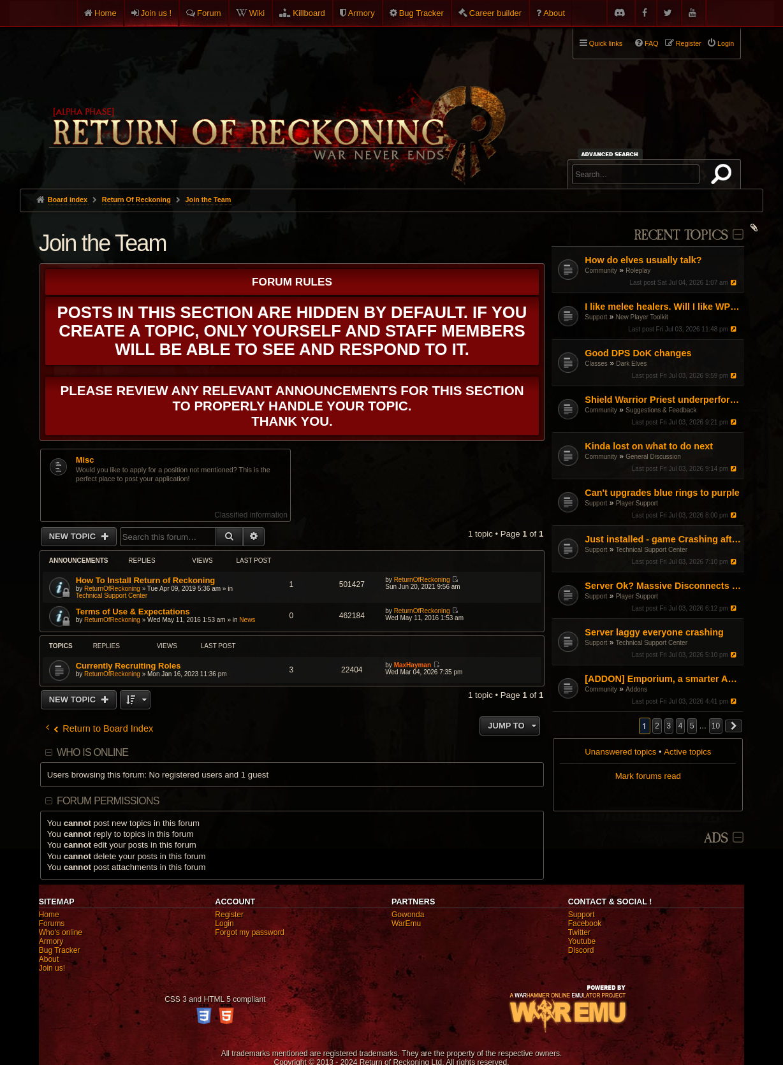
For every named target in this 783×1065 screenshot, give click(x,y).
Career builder (495, 13)
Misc (85, 460)
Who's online (60, 932)
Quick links (605, 43)
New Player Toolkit (642, 317)
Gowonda (407, 914)
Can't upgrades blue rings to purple (662, 493)
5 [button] (692, 725)
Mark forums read (648, 776)
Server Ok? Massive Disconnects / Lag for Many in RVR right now (663, 586)
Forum (209, 13)
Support (596, 317)
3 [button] (669, 725)
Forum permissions (108, 800)
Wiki (257, 13)
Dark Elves (631, 363)
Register (229, 914)
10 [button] (716, 725)
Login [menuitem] (725, 43)
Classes (596, 363)
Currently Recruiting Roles (128, 665)
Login (224, 923)
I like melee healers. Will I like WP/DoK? (663, 306)
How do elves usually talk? (643, 260)
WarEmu (406, 923)
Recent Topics (681, 235)
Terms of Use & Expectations (133, 611)
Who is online (92, 752)
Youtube (582, 941)
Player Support (637, 503)
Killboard (309, 13)
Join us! (52, 968)
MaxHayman (412, 665)
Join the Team (102, 243)
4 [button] (680, 725)
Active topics (687, 752)
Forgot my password (249, 932)
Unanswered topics (620, 752)
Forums (52, 923)
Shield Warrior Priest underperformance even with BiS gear (663, 400)
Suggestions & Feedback (661, 410)
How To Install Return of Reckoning (146, 580)
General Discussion (653, 456)
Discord (581, 950)
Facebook (585, 923)
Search (723, 176)
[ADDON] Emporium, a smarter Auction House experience (663, 679)
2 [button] (657, 725)
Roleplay (638, 270)
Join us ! (156, 13)
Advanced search (612, 154)
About (554, 13)
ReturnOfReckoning (112, 588)
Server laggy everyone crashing (654, 632)
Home (105, 13)
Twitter (579, 932)
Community (601, 270)
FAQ (652, 43)
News (247, 619)
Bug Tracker (421, 13)
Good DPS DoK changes (638, 353)
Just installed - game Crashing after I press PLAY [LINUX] (663, 539)
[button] (734, 726)
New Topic (73, 536)
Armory (361, 13)
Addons (636, 689)
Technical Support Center (651, 549)
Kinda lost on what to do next (649, 446)
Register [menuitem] (688, 43)
